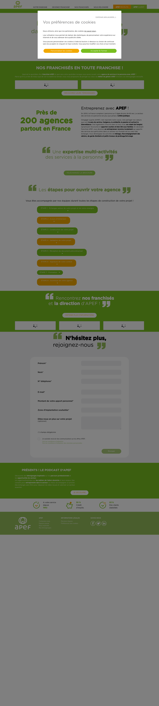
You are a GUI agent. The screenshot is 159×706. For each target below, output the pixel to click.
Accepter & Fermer (99, 51)
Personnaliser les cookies (61, 51)
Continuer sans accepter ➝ (106, 17)
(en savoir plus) (90, 31)
